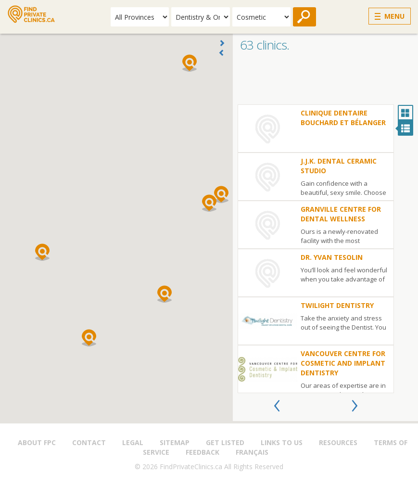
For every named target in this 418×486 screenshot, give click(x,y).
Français (252, 452)
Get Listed (225, 442)
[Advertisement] (325, 80)
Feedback (202, 452)
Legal (132, 442)
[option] (316, 248)
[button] (209, 203)
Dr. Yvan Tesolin (332, 257)
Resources (338, 442)
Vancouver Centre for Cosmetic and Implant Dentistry (343, 363)
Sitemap (175, 442)
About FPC (37, 442)
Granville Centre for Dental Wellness (341, 214)
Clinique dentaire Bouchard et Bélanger (343, 117)
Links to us (282, 442)
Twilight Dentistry (337, 305)
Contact (89, 442)
